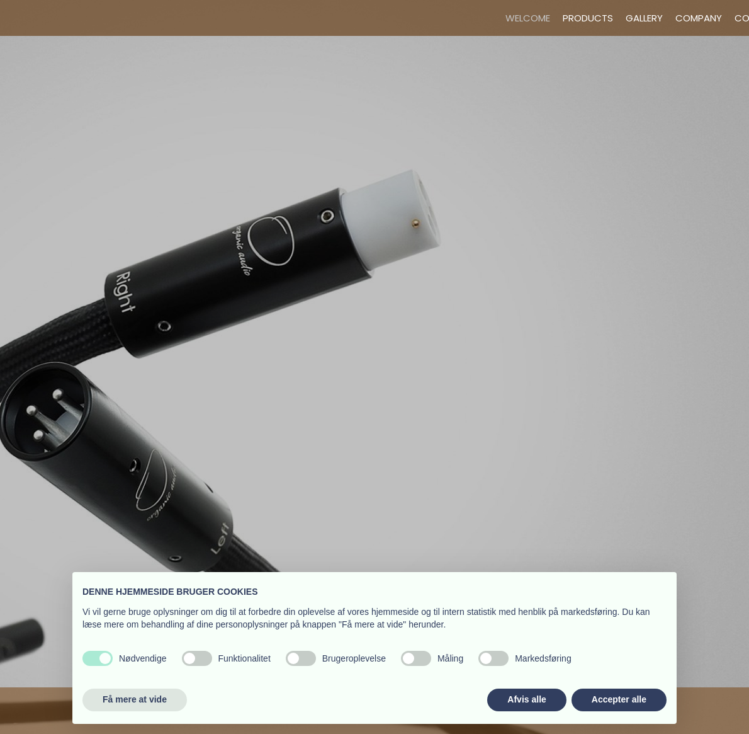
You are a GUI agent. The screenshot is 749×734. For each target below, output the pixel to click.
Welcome (527, 18)
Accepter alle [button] (619, 699)
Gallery (644, 18)
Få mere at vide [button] (135, 699)
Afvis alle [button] (526, 699)
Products (588, 18)
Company (698, 18)
